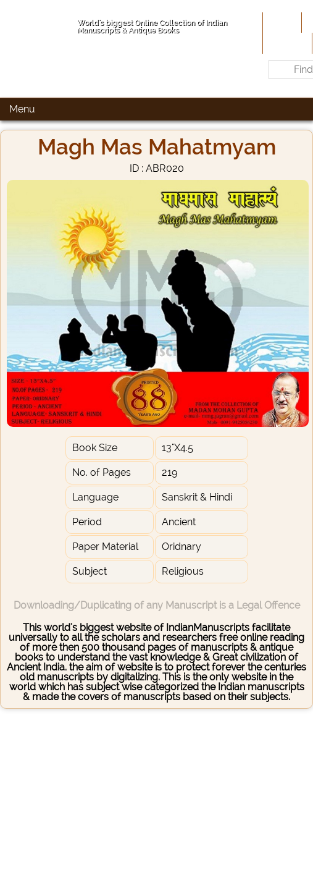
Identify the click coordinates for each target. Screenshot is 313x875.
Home (281, 22)
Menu (22, 109)
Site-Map (286, 43)
